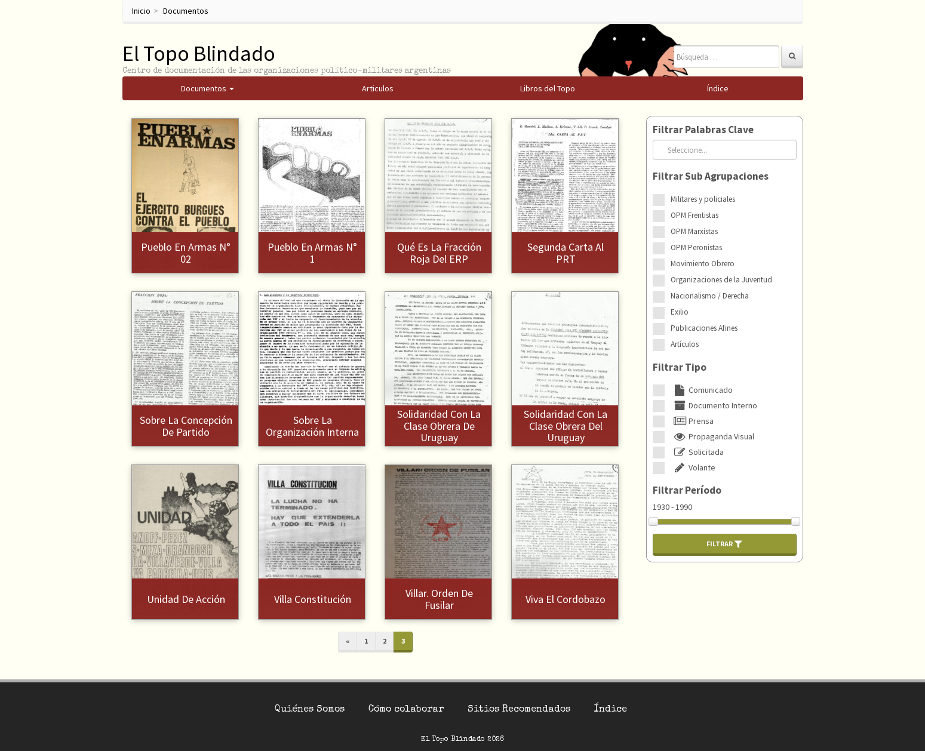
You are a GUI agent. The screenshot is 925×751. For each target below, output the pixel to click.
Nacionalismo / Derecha (710, 296)
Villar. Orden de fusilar (439, 599)
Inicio (141, 10)
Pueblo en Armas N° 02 (186, 253)
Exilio (680, 312)
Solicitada (697, 452)
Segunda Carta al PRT (565, 253)
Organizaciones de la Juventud (721, 280)
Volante (693, 467)
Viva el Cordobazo (566, 599)
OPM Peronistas (696, 247)
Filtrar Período (687, 490)
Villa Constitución (312, 599)
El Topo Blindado (198, 53)
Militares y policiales (703, 199)
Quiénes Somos (310, 710)
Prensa (692, 420)
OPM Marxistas (694, 231)
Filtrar (724, 543)
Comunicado (702, 389)
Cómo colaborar (406, 710)
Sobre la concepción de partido (186, 426)
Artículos (685, 344)
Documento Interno (714, 405)
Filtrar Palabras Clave (703, 129)
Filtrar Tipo (679, 367)
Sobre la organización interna (312, 426)
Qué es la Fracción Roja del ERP (439, 253)
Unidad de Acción (186, 599)
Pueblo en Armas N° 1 (312, 253)
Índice (610, 710)
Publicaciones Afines (704, 328)
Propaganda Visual (712, 436)
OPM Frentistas (694, 215)
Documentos (185, 10)
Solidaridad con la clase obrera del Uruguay (565, 426)
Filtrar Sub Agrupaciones (711, 176)
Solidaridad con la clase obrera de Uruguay (439, 426)
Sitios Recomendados (519, 710)
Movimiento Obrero (703, 263)
